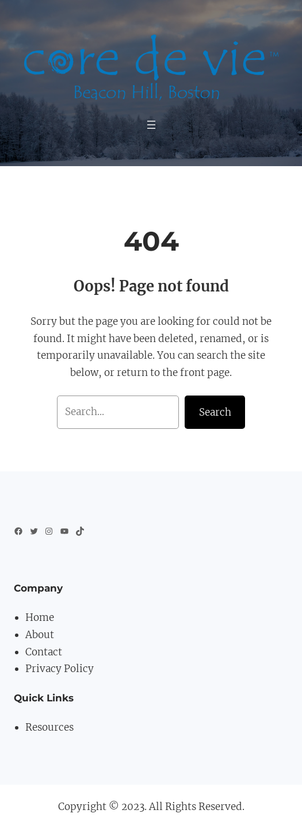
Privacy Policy (59, 668)
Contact (43, 652)
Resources (49, 727)
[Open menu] (151, 125)
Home (39, 617)
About (39, 634)
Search (215, 412)
